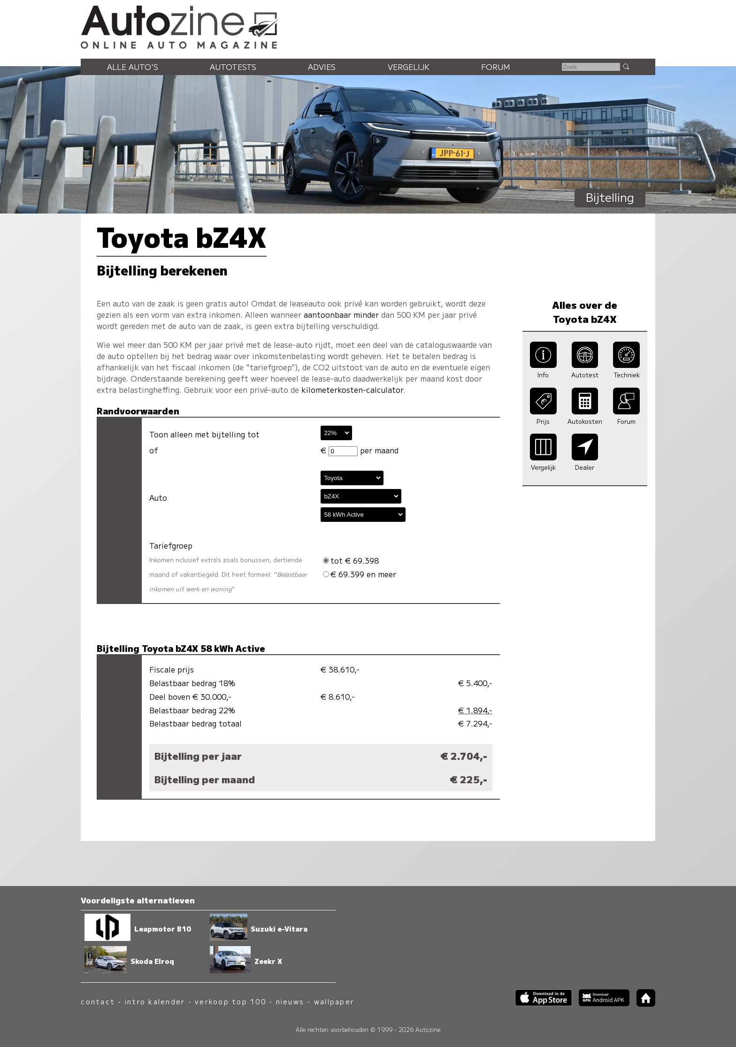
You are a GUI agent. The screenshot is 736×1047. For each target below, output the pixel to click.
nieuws (290, 1001)
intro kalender (155, 1001)
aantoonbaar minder (341, 314)
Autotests (233, 66)
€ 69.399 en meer (359, 574)
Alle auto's (132, 66)
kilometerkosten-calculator (352, 389)
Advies (322, 66)
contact (98, 1001)
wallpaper (334, 1001)
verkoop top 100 (230, 1001)
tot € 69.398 (351, 560)
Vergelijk (408, 66)
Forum (495, 66)
